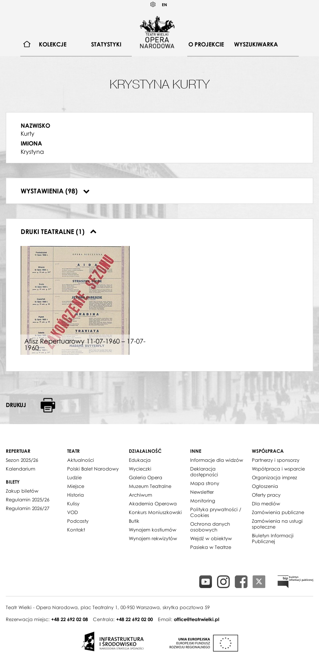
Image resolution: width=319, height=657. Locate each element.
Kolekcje (52, 44)
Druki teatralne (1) (59, 231)
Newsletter (202, 492)
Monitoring (202, 501)
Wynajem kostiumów (152, 530)
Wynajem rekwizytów (153, 538)
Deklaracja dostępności (204, 471)
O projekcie (206, 44)
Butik (134, 521)
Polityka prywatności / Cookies (215, 512)
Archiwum (140, 495)
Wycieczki (140, 469)
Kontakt (76, 530)
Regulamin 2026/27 (27, 508)
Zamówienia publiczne (278, 512)
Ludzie (74, 477)
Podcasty (78, 521)
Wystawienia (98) (55, 191)
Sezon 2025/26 (22, 460)
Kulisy (73, 503)
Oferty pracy (266, 495)
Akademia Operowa (153, 503)
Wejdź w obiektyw (211, 538)
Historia (75, 495)
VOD (72, 512)
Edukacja (140, 460)
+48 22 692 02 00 (134, 619)
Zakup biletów (22, 491)
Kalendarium (20, 469)
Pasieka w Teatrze (210, 547)
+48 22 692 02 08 (69, 619)
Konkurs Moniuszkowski (155, 512)
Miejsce (75, 486)
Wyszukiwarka (256, 44)
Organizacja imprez (274, 477)
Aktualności (80, 460)
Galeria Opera (145, 477)
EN (164, 4)
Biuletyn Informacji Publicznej (273, 538)
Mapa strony (204, 483)
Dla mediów (266, 503)
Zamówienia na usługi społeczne (277, 524)
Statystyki (106, 44)
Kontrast (153, 4)
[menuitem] (27, 44)
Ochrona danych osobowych (210, 527)
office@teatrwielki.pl (196, 619)
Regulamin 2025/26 (27, 499)
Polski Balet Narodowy (93, 469)
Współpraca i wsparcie (278, 469)
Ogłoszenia (265, 486)
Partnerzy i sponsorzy (275, 460)
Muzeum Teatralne (150, 486)
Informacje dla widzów (216, 460)
